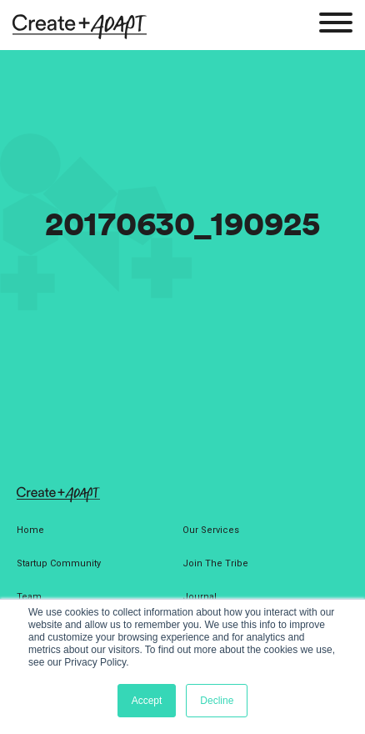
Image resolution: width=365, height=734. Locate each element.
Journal (199, 596)
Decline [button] (216, 700)
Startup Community (59, 563)
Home (30, 530)
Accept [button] (147, 700)
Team (29, 596)
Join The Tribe (215, 563)
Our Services (210, 530)
